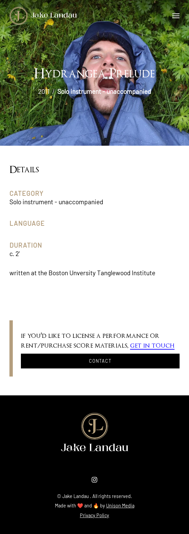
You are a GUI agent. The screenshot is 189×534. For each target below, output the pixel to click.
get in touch (152, 346)
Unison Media (120, 505)
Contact (100, 361)
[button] (176, 16)
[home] (43, 16)
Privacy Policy (94, 515)
